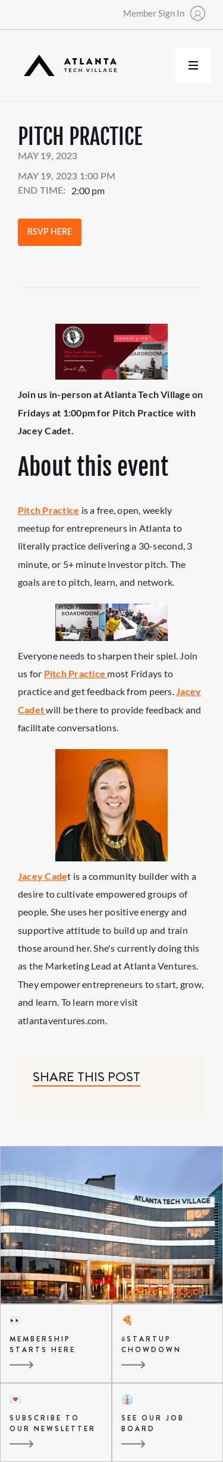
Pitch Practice (48, 510)
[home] (67, 66)
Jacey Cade (42, 876)
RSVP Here (49, 232)
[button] (193, 65)
